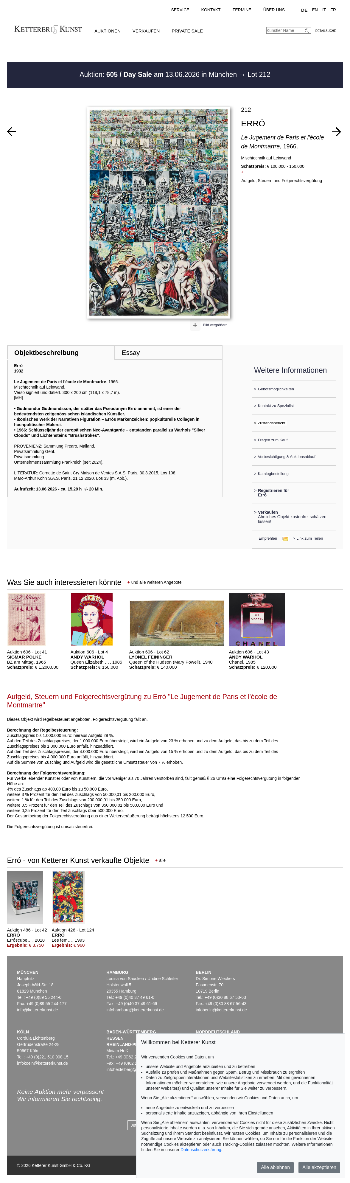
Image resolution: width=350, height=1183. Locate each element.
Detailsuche (325, 30)
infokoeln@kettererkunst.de (42, 1063)
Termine (242, 9)
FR (333, 9)
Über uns (274, 9)
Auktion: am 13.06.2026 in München (159, 74)
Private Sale (187, 30)
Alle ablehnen (275, 1167)
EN (315, 9)
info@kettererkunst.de (37, 1009)
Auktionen (107, 30)
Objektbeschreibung (46, 352)
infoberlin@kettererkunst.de (221, 1009)
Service (180, 9)
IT (324, 9)
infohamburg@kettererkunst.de (135, 1009)
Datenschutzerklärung (201, 1149)
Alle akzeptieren (319, 1167)
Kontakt (211, 9)
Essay (131, 352)
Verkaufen (146, 30)
